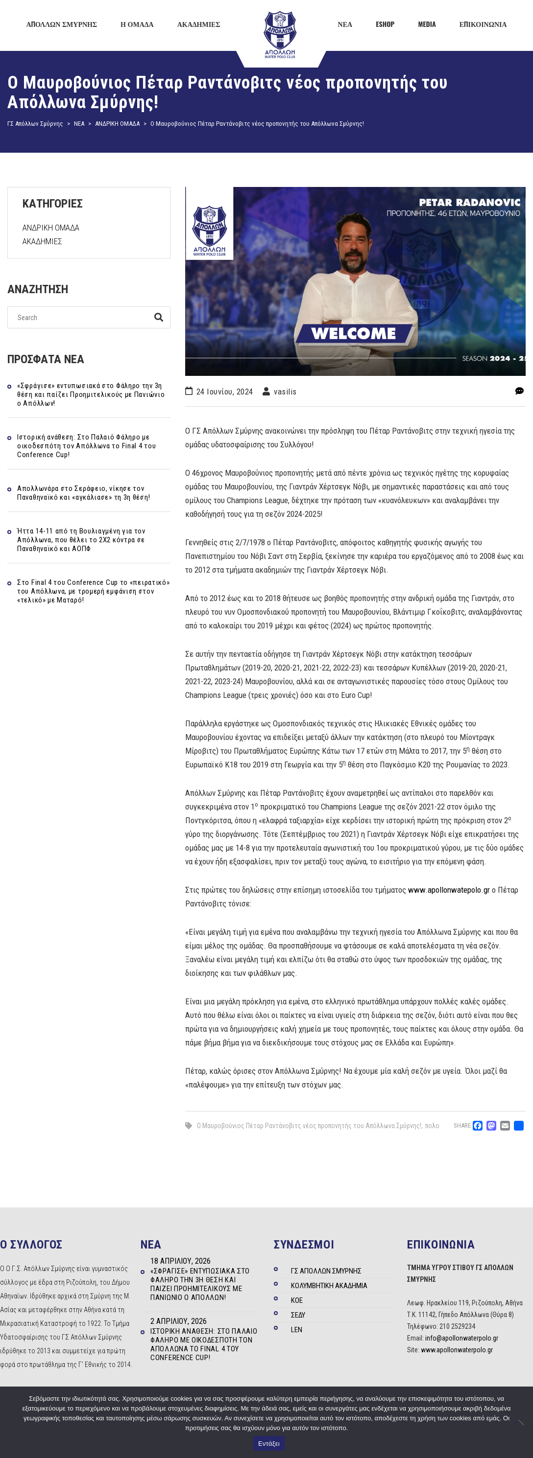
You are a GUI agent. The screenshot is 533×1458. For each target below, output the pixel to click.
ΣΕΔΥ (298, 1315)
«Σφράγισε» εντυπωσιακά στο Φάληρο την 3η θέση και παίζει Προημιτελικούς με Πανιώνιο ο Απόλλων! (91, 394)
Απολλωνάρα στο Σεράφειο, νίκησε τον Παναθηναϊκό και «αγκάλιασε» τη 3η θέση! (83, 493)
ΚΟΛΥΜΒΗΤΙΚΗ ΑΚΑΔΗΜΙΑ (329, 1285)
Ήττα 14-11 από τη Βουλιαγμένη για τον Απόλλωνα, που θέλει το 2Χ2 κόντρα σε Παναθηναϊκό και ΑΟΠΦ (81, 540)
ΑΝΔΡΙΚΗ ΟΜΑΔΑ (51, 227)
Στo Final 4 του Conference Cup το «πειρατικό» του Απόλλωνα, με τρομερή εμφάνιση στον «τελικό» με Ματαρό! (93, 591)
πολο (432, 1126)
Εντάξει (269, 1443)
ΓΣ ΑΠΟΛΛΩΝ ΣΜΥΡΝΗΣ (326, 1271)
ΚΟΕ (297, 1300)
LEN (296, 1329)
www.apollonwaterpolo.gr (457, 1350)
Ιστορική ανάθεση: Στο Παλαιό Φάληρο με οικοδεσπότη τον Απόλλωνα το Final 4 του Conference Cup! (86, 446)
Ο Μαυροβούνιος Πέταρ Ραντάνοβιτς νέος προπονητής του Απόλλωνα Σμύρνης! (309, 1126)
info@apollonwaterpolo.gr (461, 1338)
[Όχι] (521, 1422)
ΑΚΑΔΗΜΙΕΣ (42, 241)
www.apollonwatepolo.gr (449, 890)
